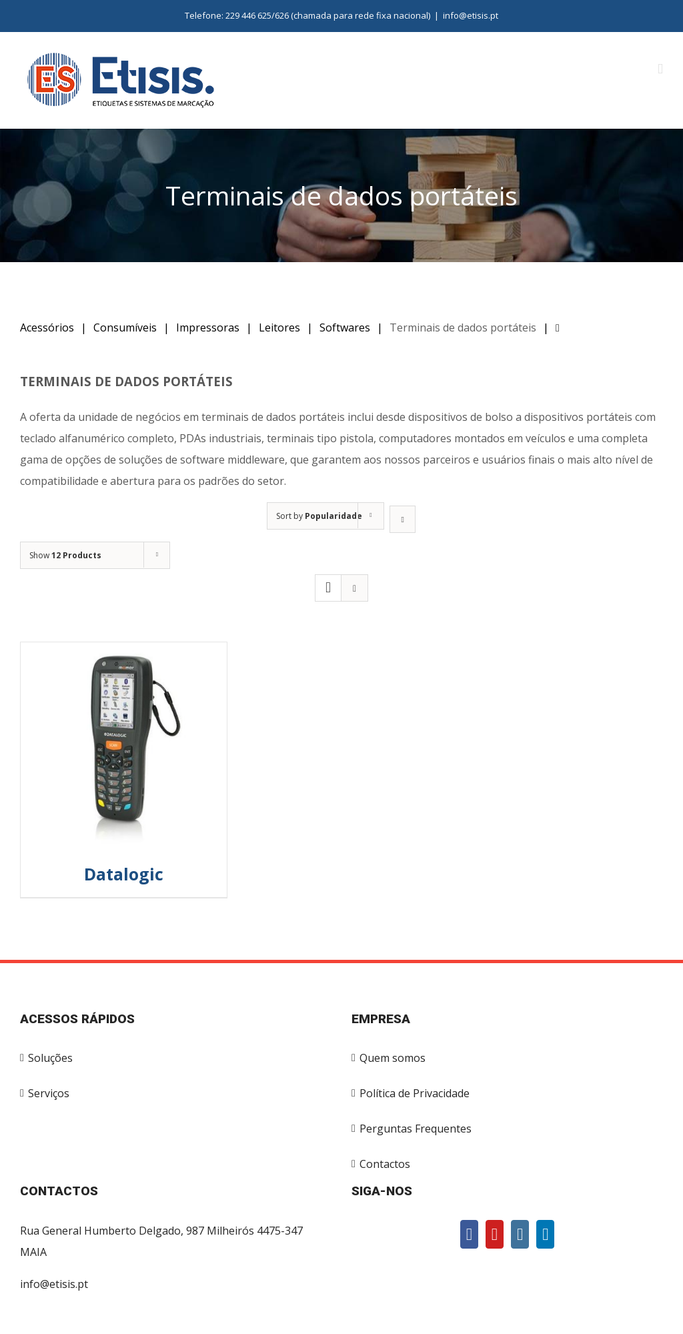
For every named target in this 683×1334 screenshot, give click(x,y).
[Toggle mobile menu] (660, 69)
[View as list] (355, 588)
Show (65, 555)
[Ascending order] (403, 519)
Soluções (50, 1058)
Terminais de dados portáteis (463, 327)
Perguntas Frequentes (416, 1128)
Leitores (279, 327)
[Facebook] (469, 1234)
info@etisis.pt (470, 15)
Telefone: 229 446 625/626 (237, 15)
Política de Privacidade (415, 1093)
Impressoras (207, 327)
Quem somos (393, 1058)
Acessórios (47, 327)
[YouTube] (495, 1234)
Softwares (344, 327)
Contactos (385, 1164)
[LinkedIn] (545, 1234)
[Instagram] (520, 1234)
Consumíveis (125, 327)
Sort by (319, 516)
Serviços (48, 1093)
